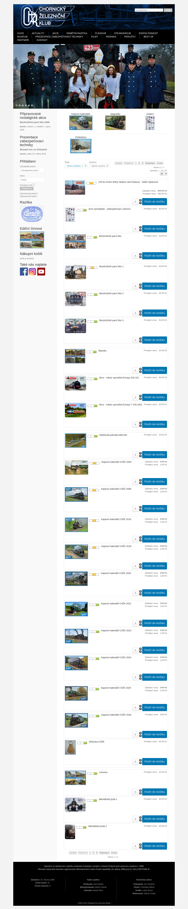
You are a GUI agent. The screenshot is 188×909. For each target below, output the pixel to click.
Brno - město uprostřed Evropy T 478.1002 (120, 404)
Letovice (103, 772)
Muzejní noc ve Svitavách (33, 149)
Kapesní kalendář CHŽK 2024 (116, 657)
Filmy (94, 36)
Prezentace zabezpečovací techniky (59, 36)
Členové (100, 33)
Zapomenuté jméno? (29, 193)
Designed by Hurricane (97, 903)
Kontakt (42, 40)
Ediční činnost (148, 33)
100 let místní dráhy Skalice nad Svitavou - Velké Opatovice (128, 182)
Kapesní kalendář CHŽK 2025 (116, 688)
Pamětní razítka (77, 33)
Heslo (22, 176)
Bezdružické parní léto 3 (111, 320)
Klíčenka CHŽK (96, 741)
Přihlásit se (27, 188)
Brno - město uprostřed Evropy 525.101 (119, 377)
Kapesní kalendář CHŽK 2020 (116, 573)
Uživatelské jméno (28, 166)
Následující (150, 163)
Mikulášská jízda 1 (108, 799)
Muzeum (22, 36)
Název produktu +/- (75, 166)
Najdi (168, 10)
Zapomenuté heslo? (28, 196)
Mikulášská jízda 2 (97, 826)
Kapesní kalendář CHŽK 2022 (116, 603)
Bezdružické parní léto (110, 236)
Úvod (20, 33)
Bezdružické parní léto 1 (111, 266)
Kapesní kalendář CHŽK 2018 (116, 546)
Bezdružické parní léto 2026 (35, 122)
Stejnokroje (122, 33)
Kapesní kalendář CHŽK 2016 (116, 519)
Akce (55, 33)
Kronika (111, 36)
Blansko (103, 350)
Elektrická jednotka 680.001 (113, 435)
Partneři (23, 40)
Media (108, 903)
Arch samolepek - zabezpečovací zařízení (110, 209)
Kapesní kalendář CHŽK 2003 (116, 462)
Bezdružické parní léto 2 (111, 293)
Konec (160, 163)
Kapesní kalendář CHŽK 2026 (116, 714)
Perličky (130, 36)
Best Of (148, 36)
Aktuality (38, 33)
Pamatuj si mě (26, 185)
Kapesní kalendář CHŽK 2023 (116, 630)
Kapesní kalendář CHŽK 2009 (116, 489)
